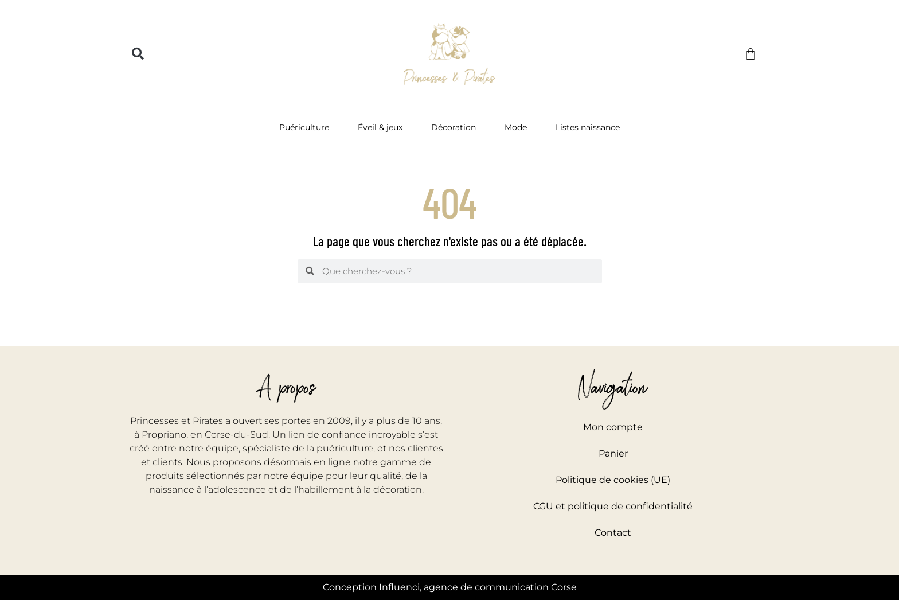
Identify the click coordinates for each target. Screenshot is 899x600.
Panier (613, 453)
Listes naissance (588, 127)
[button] (137, 54)
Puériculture (307, 127)
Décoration (456, 127)
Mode (519, 127)
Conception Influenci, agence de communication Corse (450, 587)
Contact (613, 532)
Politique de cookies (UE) (613, 479)
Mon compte (613, 427)
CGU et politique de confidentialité (613, 506)
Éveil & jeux (383, 127)
